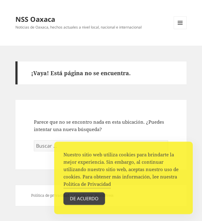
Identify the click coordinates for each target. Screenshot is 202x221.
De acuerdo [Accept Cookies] (84, 200)
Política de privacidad (50, 195)
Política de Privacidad (87, 186)
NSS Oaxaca (35, 19)
